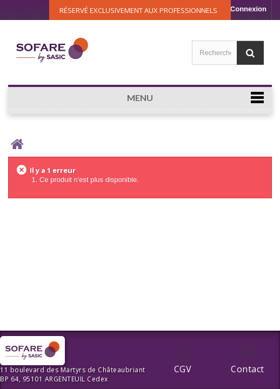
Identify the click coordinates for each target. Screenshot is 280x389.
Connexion (248, 9)
